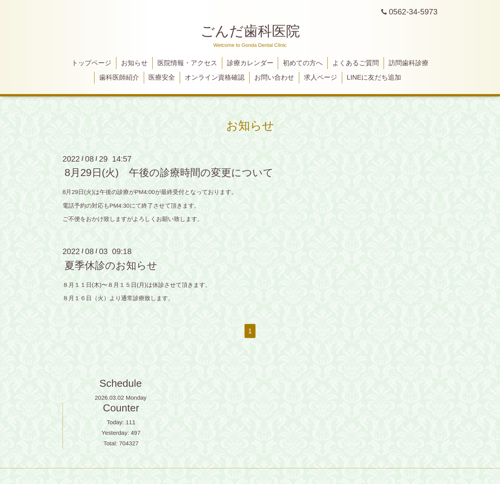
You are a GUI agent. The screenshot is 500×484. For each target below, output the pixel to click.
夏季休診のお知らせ (110, 265)
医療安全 (161, 77)
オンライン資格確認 (215, 77)
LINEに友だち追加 (374, 77)
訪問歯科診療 (409, 63)
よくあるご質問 (355, 63)
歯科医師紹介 (119, 77)
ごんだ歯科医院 (250, 31)
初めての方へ (303, 63)
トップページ (91, 63)
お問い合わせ (274, 77)
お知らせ (134, 63)
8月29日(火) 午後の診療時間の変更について (168, 172)
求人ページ (320, 77)
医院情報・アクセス (187, 63)
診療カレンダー (250, 63)
